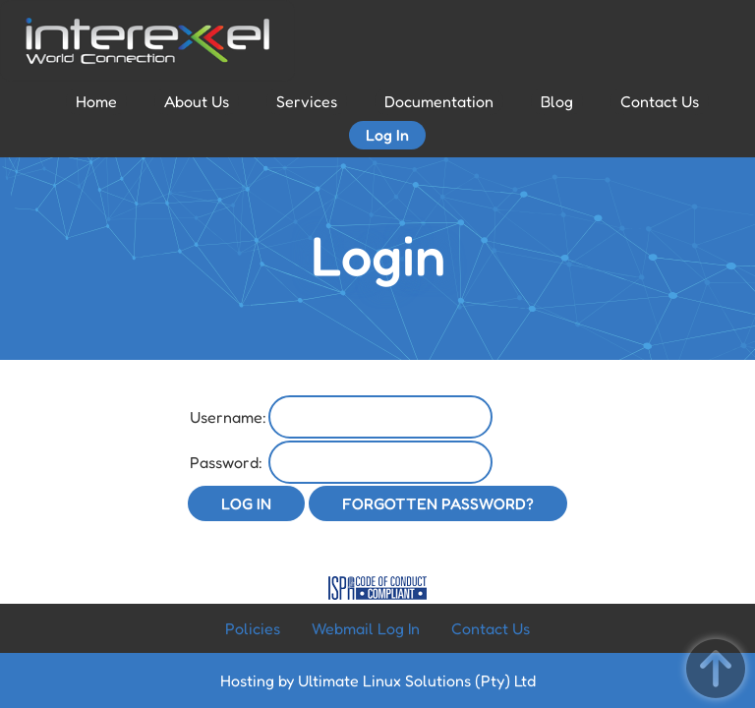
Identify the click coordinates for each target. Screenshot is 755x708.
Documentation (439, 101)
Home (96, 101)
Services (306, 101)
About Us (196, 101)
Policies (252, 628)
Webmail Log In (366, 628)
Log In (387, 135)
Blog (557, 101)
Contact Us (659, 101)
